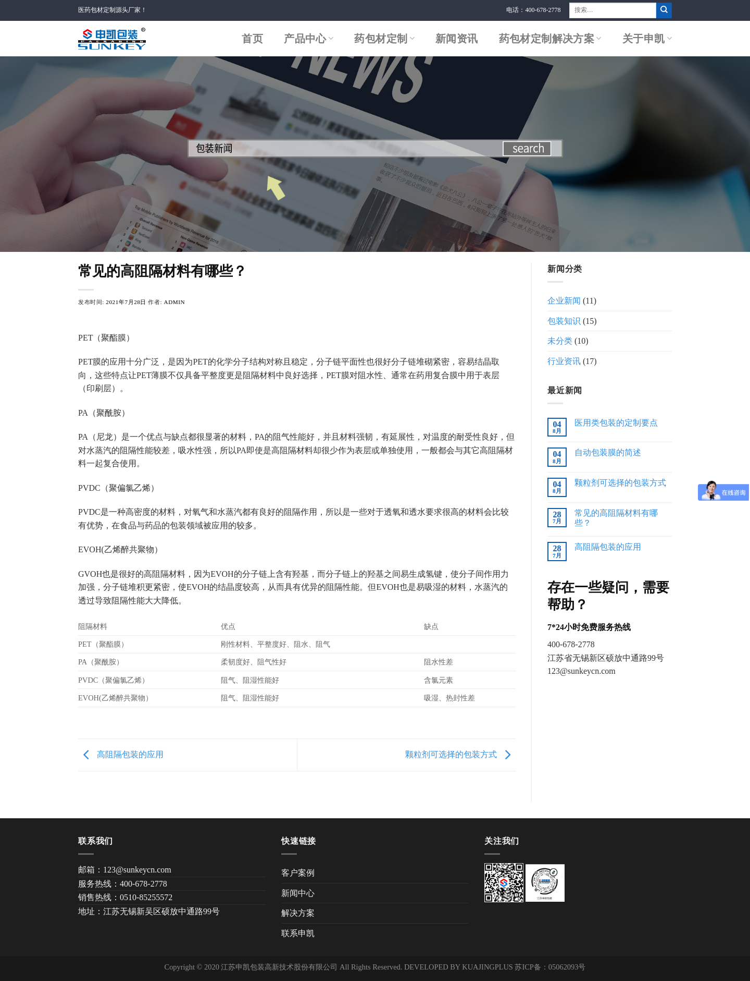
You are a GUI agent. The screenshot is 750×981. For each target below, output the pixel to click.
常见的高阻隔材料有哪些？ (616, 517)
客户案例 (298, 872)
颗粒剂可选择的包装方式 (460, 753)
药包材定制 (384, 38)
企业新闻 (564, 300)
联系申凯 (298, 933)
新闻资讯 (456, 38)
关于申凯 (647, 38)
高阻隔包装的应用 (121, 753)
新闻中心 (298, 893)
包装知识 (564, 321)
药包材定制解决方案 (550, 38)
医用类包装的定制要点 (616, 422)
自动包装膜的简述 (607, 452)
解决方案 (298, 913)
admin (174, 302)
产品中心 (308, 38)
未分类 (559, 340)
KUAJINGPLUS (487, 967)
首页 (252, 38)
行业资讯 (564, 361)
